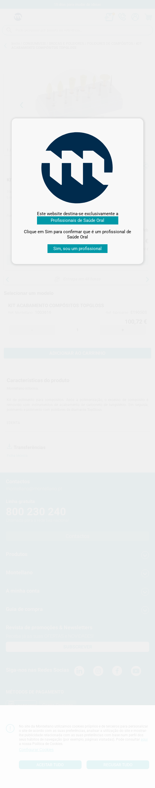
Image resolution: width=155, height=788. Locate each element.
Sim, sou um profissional (77, 248)
